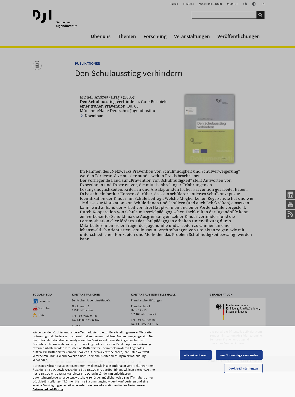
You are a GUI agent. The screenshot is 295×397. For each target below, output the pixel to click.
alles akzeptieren (195, 355)
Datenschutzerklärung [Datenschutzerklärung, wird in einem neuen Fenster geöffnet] (48, 389)
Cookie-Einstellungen (243, 368)
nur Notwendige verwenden (239, 355)
